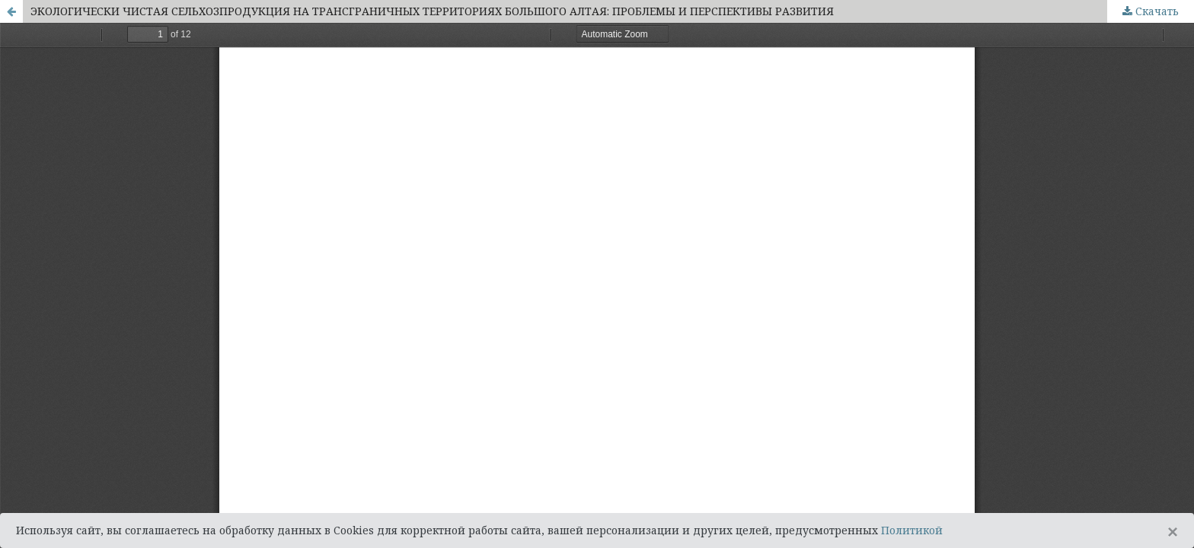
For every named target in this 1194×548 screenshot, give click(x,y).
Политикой (912, 530)
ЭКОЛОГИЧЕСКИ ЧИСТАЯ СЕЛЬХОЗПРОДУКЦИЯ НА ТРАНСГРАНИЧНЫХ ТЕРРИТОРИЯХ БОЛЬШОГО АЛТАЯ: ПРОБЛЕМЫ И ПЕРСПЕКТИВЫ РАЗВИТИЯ (432, 11)
